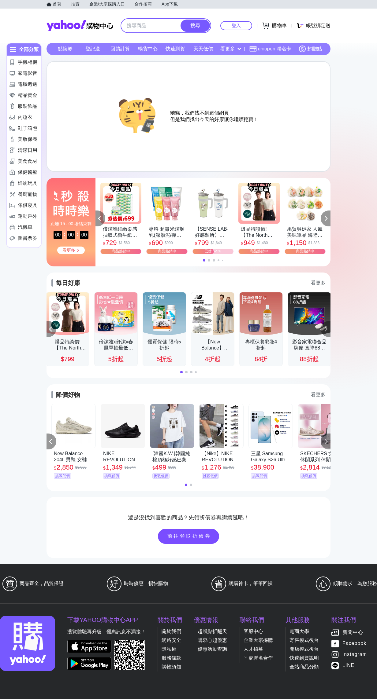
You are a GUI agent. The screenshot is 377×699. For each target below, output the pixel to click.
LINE (348, 665)
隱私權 (169, 649)
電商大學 (299, 631)
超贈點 (310, 49)
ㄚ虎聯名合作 (258, 658)
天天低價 (203, 48)
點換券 (65, 48)
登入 (236, 25)
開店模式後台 (304, 649)
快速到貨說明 (304, 658)
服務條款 (171, 658)
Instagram (354, 654)
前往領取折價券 (189, 536)
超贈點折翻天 (212, 631)
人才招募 (253, 649)
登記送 (92, 48)
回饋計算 (120, 48)
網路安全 (171, 640)
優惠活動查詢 (212, 649)
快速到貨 (175, 48)
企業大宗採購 (258, 640)
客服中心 (253, 631)
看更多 (230, 48)
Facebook (354, 643)
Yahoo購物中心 (80, 25)
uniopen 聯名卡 (270, 49)
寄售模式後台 (304, 640)
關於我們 (171, 631)
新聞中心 (352, 632)
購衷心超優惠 (212, 640)
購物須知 (171, 666)
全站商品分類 (304, 666)
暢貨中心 (148, 48)
